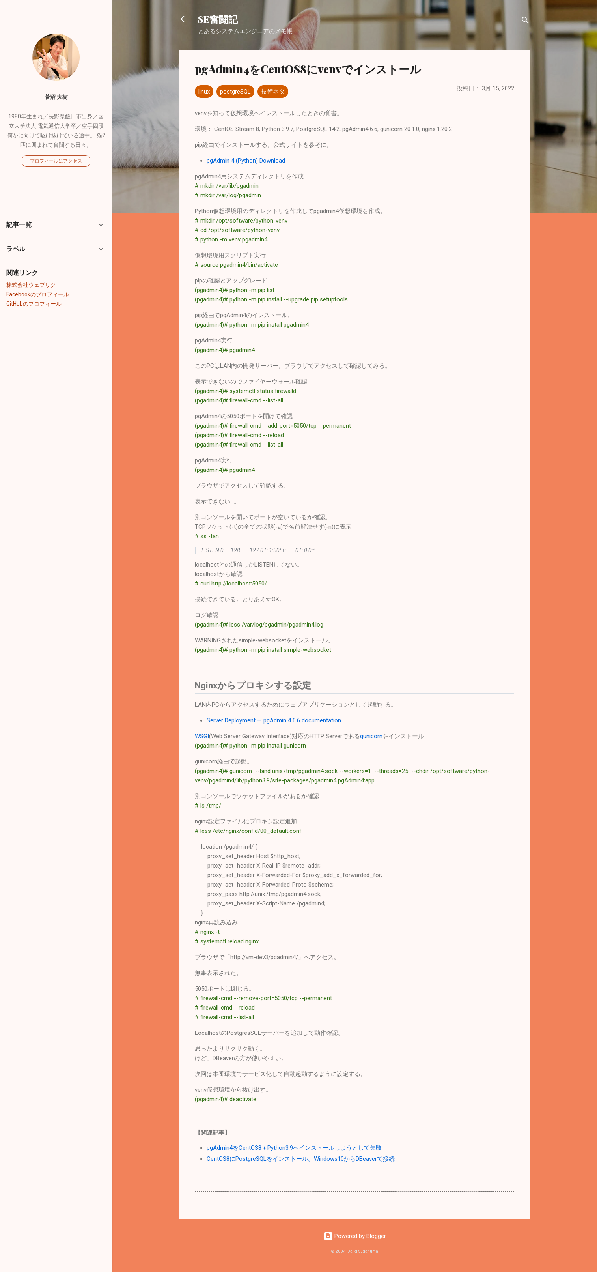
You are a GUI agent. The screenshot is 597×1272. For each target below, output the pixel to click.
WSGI (202, 736)
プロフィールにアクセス (56, 161)
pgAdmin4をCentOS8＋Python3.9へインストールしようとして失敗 (294, 1147)
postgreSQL (235, 91)
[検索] (525, 21)
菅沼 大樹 (56, 97)
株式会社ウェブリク (31, 285)
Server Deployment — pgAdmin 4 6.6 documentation (274, 720)
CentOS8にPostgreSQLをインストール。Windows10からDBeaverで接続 (301, 1158)
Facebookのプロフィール (37, 294)
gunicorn (371, 736)
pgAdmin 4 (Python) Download (246, 160)
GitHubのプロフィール (34, 304)
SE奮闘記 (218, 19)
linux (204, 91)
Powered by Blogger (354, 1236)
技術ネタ (273, 91)
